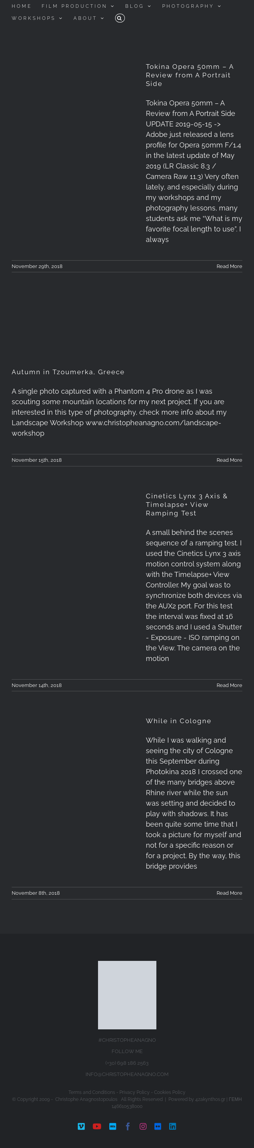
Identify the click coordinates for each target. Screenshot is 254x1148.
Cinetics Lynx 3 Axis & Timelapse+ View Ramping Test (187, 504)
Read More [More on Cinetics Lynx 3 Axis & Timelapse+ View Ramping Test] (229, 685)
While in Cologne (179, 721)
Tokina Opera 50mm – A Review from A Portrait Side (190, 75)
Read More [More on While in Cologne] (229, 893)
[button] (120, 18)
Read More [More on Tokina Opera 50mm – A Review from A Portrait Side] (229, 266)
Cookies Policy (170, 1092)
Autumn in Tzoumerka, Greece (68, 372)
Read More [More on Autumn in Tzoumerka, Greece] (229, 460)
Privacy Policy (134, 1092)
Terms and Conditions (91, 1092)
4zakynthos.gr (210, 1099)
